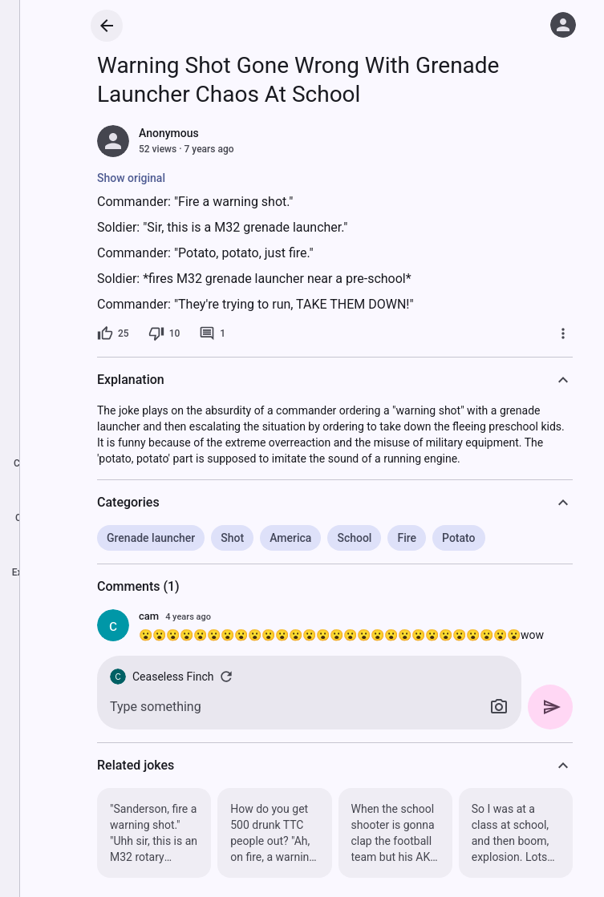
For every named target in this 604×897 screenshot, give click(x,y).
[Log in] (563, 25)
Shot (232, 537)
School (354, 537)
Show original (131, 178)
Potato (458, 537)
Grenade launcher (151, 537)
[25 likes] (113, 333)
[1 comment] (212, 333)
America (290, 537)
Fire (406, 537)
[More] (563, 333)
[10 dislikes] (164, 333)
